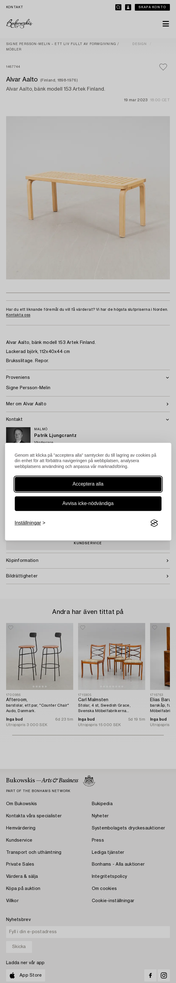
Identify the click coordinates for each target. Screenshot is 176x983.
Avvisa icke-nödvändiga (88, 503)
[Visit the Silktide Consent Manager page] (154, 523)
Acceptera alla (88, 484)
